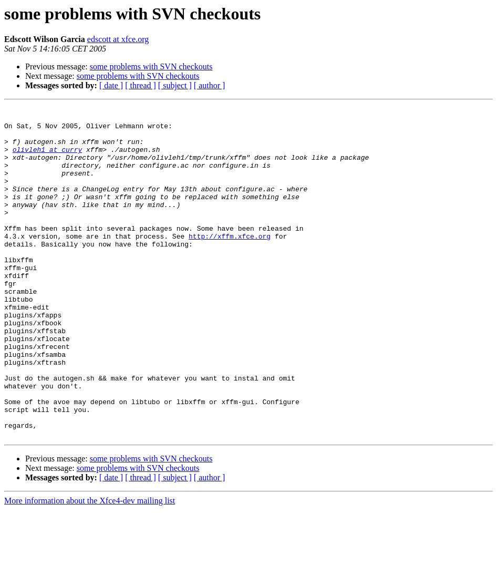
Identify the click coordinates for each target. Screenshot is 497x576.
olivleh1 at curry (47, 158)
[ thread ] (140, 85)
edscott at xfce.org (118, 39)
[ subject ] (175, 85)
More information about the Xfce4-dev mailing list (89, 566)
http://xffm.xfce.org (230, 263)
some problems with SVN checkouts (151, 66)
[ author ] (209, 85)
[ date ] (111, 85)
